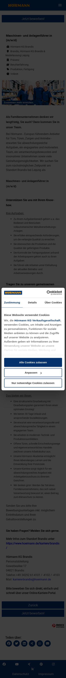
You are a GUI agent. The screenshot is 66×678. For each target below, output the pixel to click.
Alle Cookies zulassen (33, 362)
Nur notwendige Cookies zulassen (33, 382)
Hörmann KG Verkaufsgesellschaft (37, 320)
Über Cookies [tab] (53, 302)
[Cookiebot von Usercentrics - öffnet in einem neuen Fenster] (47, 292)
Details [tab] (32, 302)
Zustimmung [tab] (12, 302)
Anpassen (33, 372)
